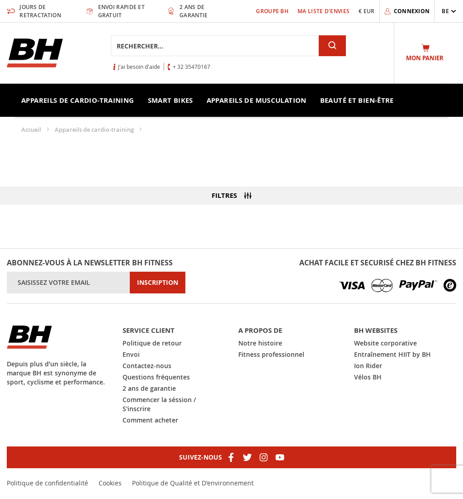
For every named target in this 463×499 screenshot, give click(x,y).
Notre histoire (260, 343)
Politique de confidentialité (47, 483)
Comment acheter (150, 420)
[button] (449, 11)
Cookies (110, 483)
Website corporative (385, 343)
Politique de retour (152, 343)
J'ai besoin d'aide (139, 66)
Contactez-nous (147, 365)
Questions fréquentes (156, 377)
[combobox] (215, 45)
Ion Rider (368, 365)
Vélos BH (368, 377)
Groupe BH (272, 11)
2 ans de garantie (149, 388)
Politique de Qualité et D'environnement (193, 483)
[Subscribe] (157, 282)
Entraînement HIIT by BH (392, 354)
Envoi (131, 354)
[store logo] (35, 53)
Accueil (32, 129)
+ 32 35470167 (191, 66)
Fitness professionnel (271, 354)
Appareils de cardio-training (95, 129)
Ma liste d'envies (324, 11)
